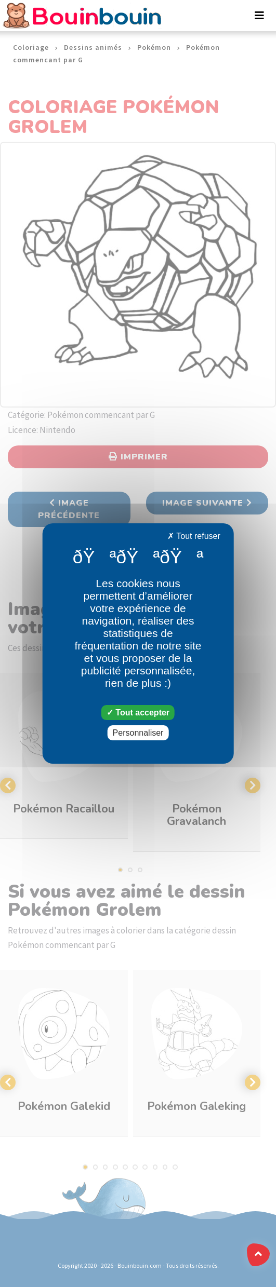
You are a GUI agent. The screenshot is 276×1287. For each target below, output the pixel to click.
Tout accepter (138, 712)
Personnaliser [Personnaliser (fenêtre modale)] (138, 732)
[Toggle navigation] (259, 15)
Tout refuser (193, 536)
